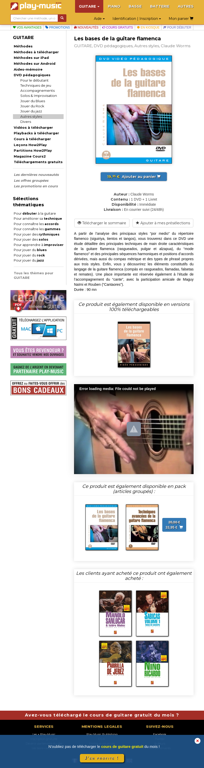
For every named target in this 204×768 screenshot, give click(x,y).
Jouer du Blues (32, 101)
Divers (25, 122)
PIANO (114, 6)
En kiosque (148, 27)
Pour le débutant (34, 80)
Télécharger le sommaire (102, 223)
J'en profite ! (102, 758)
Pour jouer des (37, 234)
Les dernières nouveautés (36, 175)
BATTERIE (159, 6)
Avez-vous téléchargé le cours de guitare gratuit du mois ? (102, 715)
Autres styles (31, 116)
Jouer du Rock (32, 106)
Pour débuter (177, 27)
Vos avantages (27, 27)
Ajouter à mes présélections (163, 223)
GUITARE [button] (89, 6)
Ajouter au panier (134, 176)
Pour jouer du (30, 250)
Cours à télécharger (32, 139)
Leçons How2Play (30, 145)
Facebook (159, 734)
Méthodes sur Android (34, 63)
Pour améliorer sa (38, 218)
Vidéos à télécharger (33, 127)
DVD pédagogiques (32, 75)
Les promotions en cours (36, 186)
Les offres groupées (31, 180)
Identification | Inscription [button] (136, 18)
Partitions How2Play (33, 150)
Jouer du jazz (31, 111)
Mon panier (181, 18)
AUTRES (186, 6)
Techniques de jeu (35, 85)
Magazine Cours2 (30, 156)
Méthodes (23, 46)
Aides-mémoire (28, 69)
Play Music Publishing (102, 734)
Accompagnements (37, 90)
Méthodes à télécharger (36, 52)
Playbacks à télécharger (36, 133)
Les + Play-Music (44, 734)
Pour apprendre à (39, 245)
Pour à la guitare (35, 213)
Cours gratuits (117, 27)
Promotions (57, 27)
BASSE (135, 6)
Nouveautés (86, 27)
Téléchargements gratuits (38, 162)
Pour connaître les (36, 224)
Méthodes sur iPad (31, 58)
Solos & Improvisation (38, 96)
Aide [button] (99, 18)
